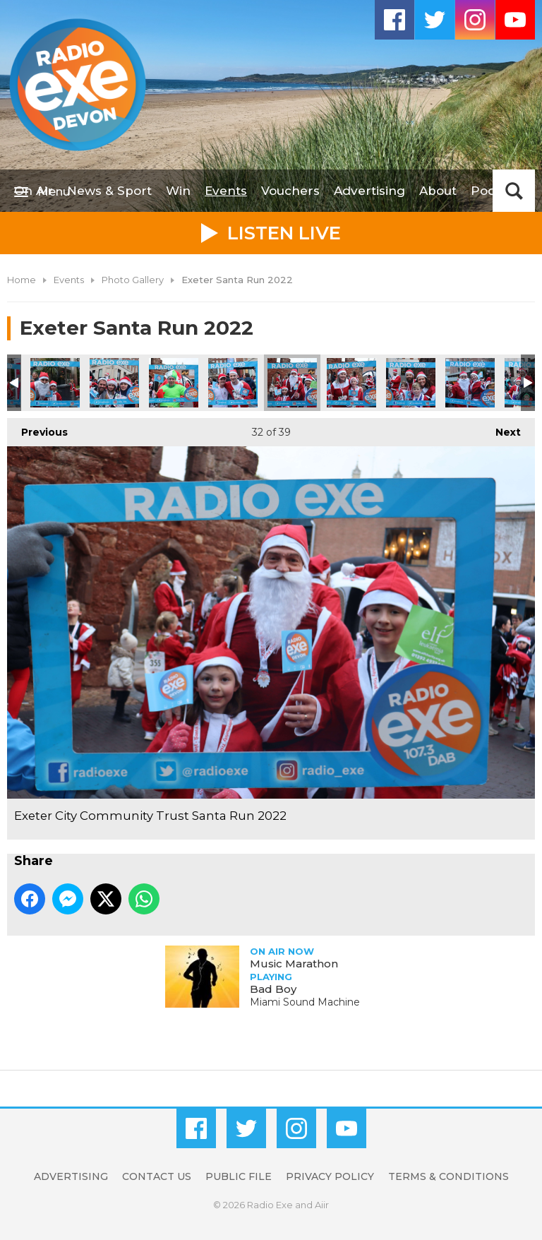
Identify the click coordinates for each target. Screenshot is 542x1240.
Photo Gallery (133, 279)
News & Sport (109, 191)
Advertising (369, 191)
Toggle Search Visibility (514, 190)
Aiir (322, 1204)
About (438, 191)
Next (501, 428)
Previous (37, 428)
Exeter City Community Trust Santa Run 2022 (55, 382)
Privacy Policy (330, 1176)
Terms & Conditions (448, 1176)
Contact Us (156, 1176)
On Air (33, 191)
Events (226, 191)
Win (178, 191)
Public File (238, 1176)
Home (21, 279)
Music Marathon (294, 963)
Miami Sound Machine (305, 1002)
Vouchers (290, 191)
